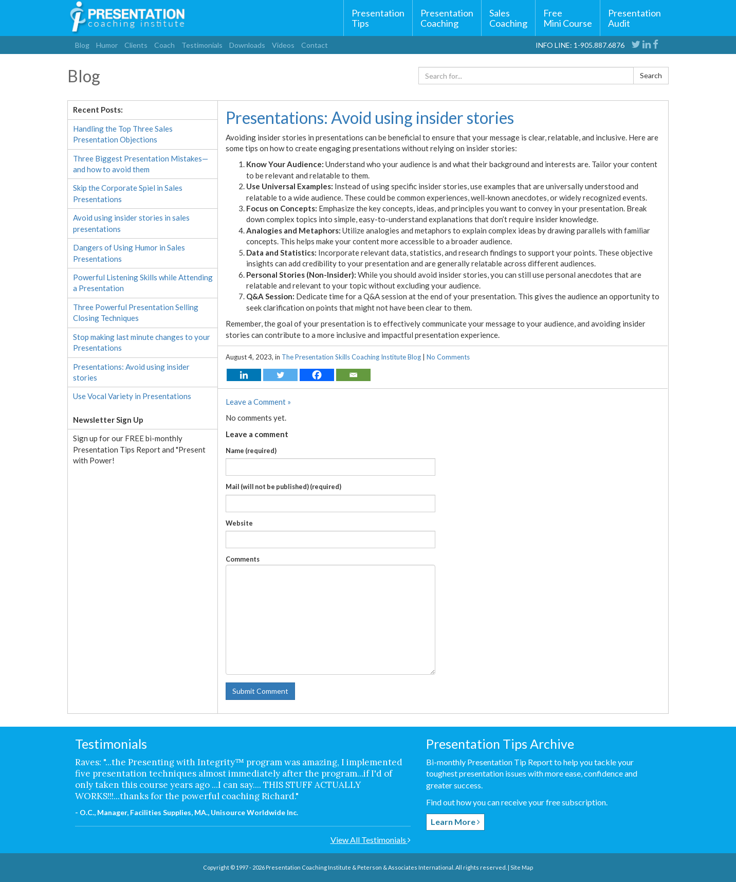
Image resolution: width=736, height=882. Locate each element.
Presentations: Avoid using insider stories (370, 117)
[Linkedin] (244, 375)
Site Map (521, 867)
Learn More (455, 821)
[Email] (353, 375)
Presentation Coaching (446, 18)
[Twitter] (280, 375)
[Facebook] (317, 375)
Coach (164, 45)
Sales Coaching (508, 18)
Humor (107, 45)
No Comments (448, 357)
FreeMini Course (567, 18)
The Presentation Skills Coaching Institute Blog (351, 357)
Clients (136, 45)
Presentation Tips (378, 18)
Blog (82, 45)
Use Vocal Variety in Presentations (132, 396)
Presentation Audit (634, 18)
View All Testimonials (370, 839)
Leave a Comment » (258, 401)
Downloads (247, 45)
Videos (283, 45)
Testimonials (202, 45)
